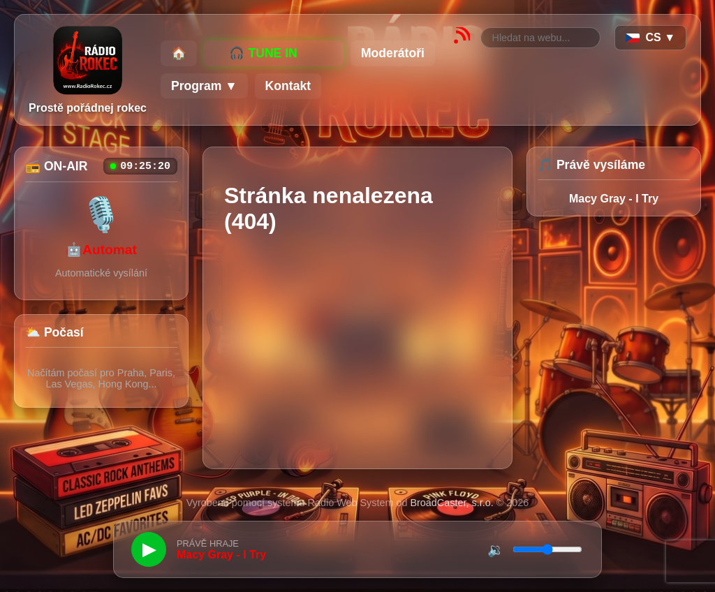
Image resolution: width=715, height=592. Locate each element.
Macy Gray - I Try (613, 199)
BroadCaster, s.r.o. (451, 502)
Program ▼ (204, 86)
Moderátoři (393, 53)
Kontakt (288, 86)
